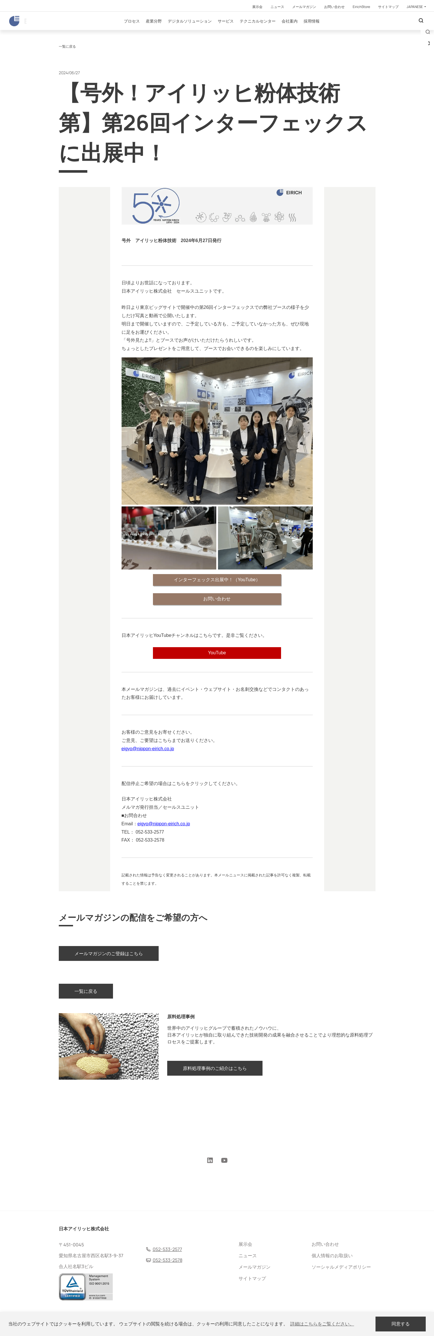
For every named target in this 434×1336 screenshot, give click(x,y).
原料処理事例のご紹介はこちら (215, 1110)
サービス (243, 31)
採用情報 (328, 31)
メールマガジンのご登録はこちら (108, 990)
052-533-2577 (167, 1249)
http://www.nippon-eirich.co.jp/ (205, 830)
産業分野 (171, 31)
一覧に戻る (67, 77)
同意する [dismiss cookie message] (400, 1323)
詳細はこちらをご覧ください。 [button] (322, 1323)
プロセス (149, 31)
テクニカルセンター (274, 31)
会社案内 (306, 31)
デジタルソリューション (207, 31)
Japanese (415, 6)
